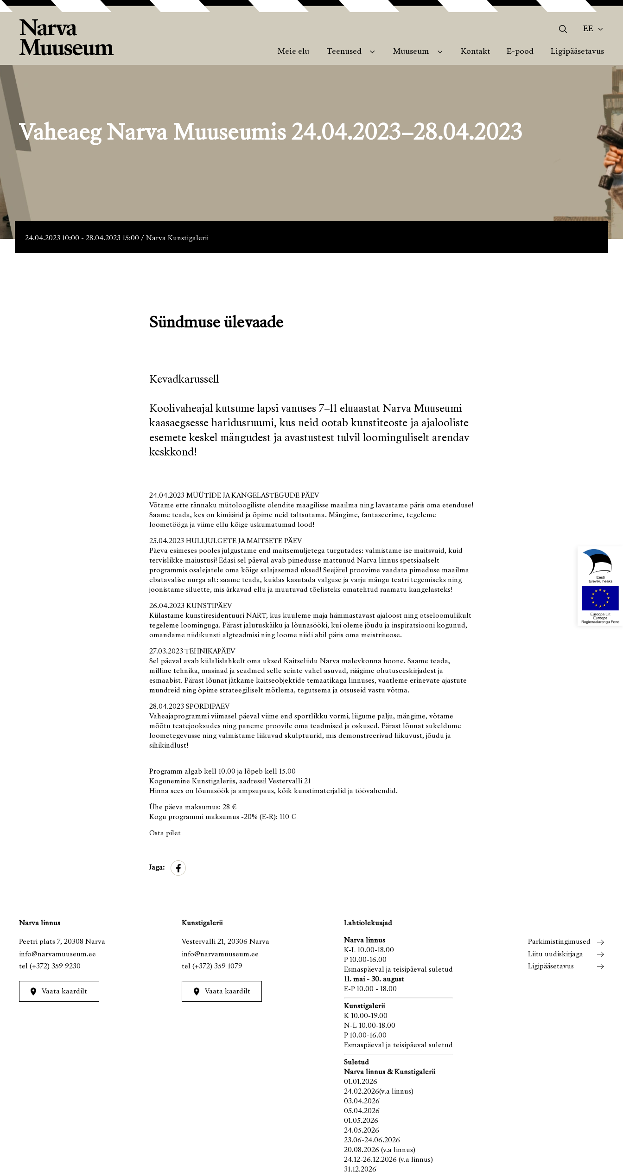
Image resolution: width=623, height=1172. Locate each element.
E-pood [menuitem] (520, 52)
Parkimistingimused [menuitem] (559, 942)
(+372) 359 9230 (55, 966)
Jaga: (157, 868)
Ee (588, 29)
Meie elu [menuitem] (293, 52)
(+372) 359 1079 (217, 966)
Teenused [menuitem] (344, 52)
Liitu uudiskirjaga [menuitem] (555, 954)
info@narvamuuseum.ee (57, 954)
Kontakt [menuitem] (475, 52)
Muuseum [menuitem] (411, 52)
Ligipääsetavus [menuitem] (577, 52)
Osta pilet (165, 833)
